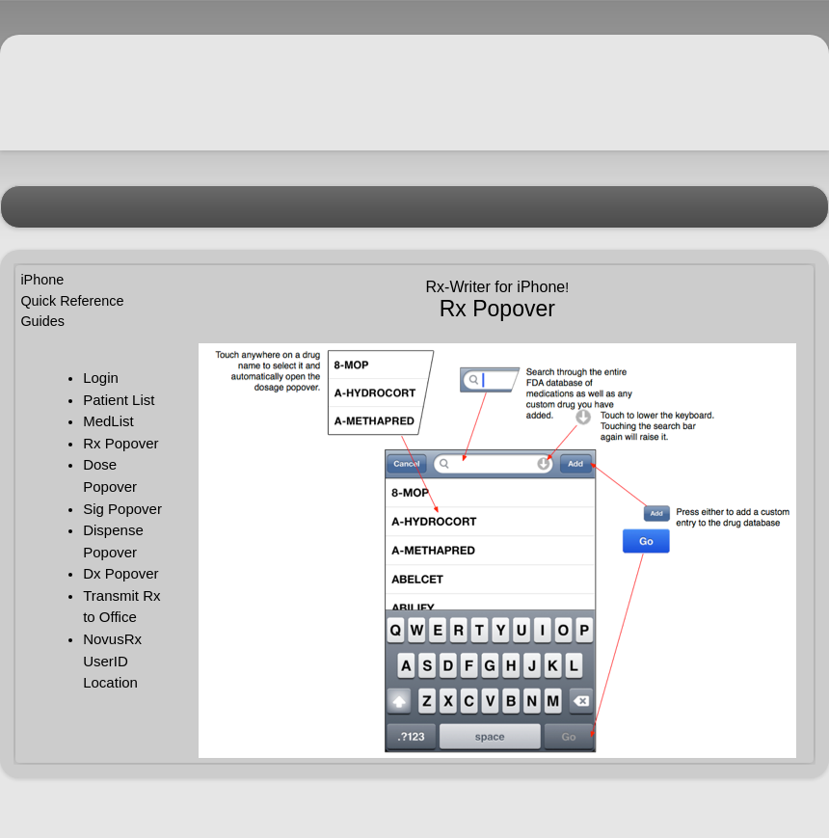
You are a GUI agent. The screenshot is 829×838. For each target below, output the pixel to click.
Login (101, 377)
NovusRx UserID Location (112, 660)
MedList (108, 421)
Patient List (118, 400)
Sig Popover (122, 508)
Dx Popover (120, 573)
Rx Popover (120, 443)
